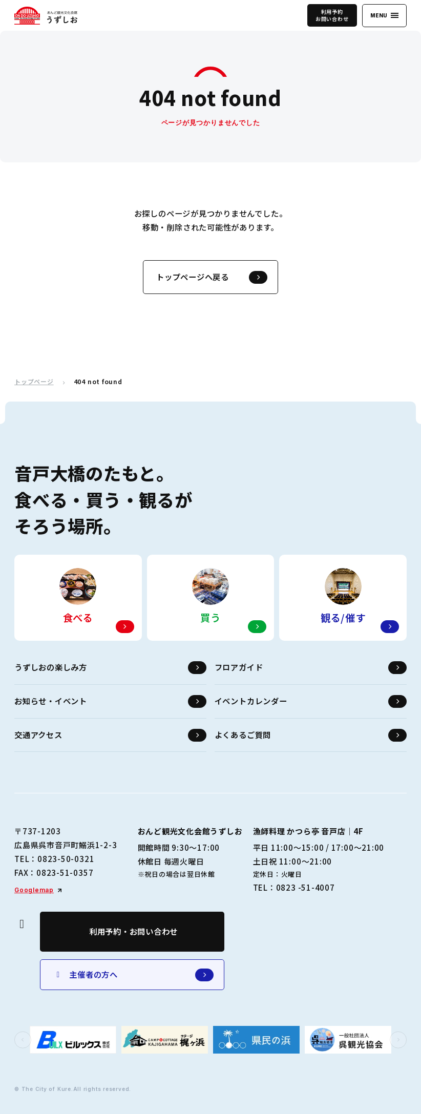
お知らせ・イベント (110, 701)
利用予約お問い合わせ (332, 15)
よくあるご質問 (311, 735)
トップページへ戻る (211, 277)
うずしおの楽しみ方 (110, 667)
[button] (22, 1040)
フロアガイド (311, 667)
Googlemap (34, 890)
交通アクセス (110, 735)
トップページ (34, 381)
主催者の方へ (133, 975)
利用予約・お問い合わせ (133, 931)
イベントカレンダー (311, 701)
